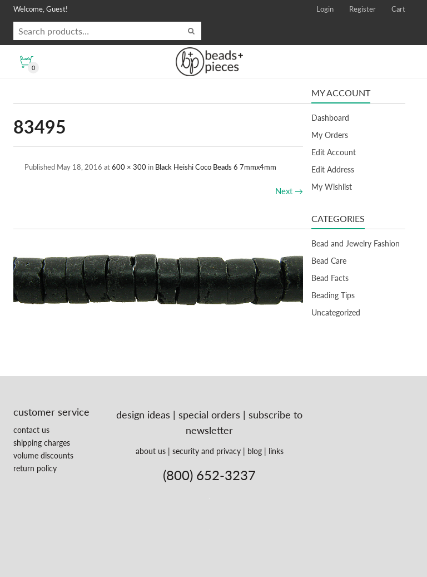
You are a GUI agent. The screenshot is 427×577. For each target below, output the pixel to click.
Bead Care (328, 260)
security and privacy (206, 451)
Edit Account (333, 152)
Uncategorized (335, 312)
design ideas (143, 414)
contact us (31, 430)
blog (254, 451)
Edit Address (332, 169)
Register (362, 8)
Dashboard (330, 117)
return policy (35, 468)
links (276, 451)
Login (325, 8)
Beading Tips (333, 295)
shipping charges (41, 442)
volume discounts (43, 455)
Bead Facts (330, 278)
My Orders (329, 135)
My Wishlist (331, 186)
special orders (209, 414)
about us (151, 451)
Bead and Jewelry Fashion (355, 243)
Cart (398, 8)
